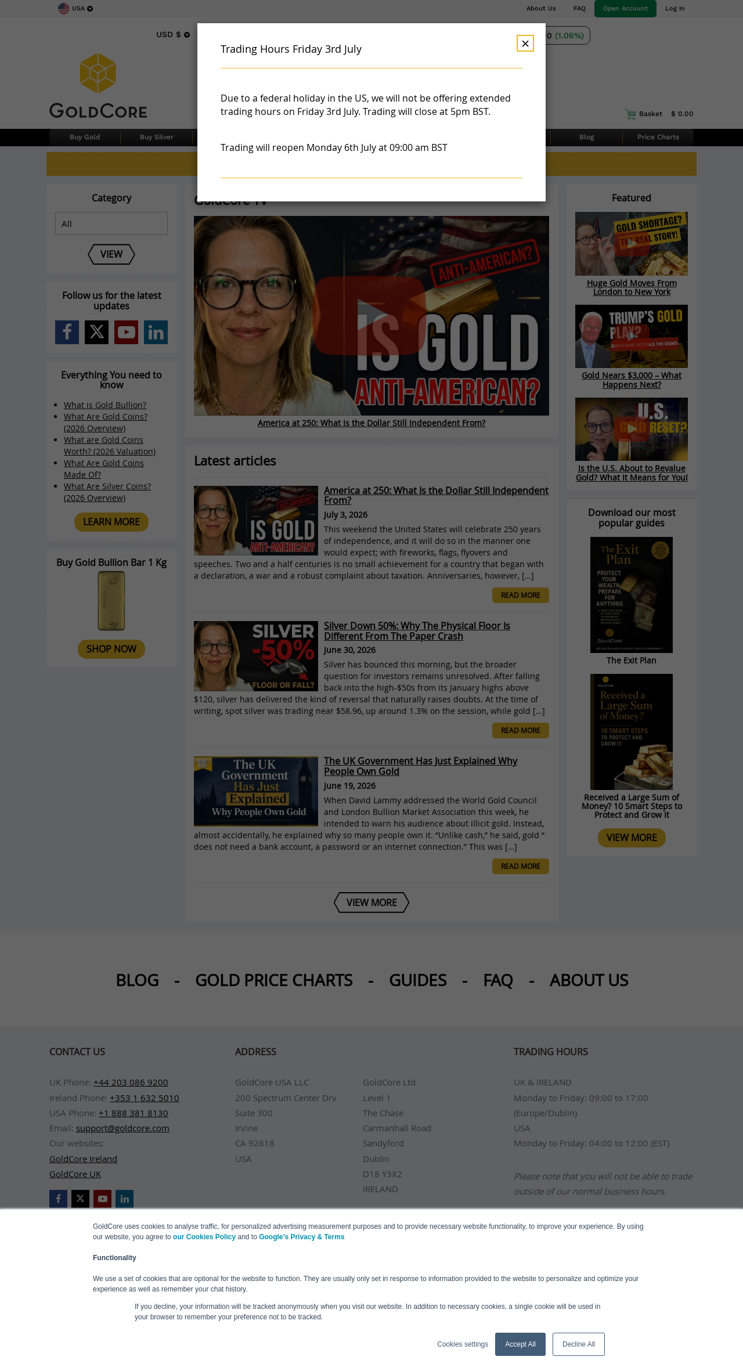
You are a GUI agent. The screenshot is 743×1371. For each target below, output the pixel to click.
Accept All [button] (520, 1344)
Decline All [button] (578, 1344)
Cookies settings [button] (462, 1344)
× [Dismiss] (525, 43)
